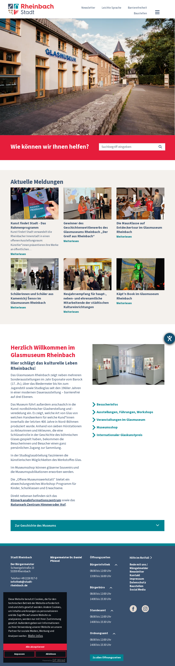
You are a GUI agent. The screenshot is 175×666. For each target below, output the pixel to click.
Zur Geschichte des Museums (35, 525)
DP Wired (58, 660)
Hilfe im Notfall (139, 558)
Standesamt (98, 610)
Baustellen (140, 13)
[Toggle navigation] (157, 12)
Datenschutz (138, 583)
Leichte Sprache (111, 8)
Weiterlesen (18, 254)
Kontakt (135, 575)
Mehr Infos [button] (35, 635)
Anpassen (19, 654)
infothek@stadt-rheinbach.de (21, 584)
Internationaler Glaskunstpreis (119, 435)
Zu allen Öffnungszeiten (107, 657)
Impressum (137, 579)
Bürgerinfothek (100, 565)
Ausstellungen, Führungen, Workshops (125, 412)
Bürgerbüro (97, 588)
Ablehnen (51, 654)
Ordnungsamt (99, 633)
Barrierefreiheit (137, 8)
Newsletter (88, 8)
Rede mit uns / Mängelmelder (139, 566)
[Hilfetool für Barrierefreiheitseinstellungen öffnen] (169, 338)
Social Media (138, 590)
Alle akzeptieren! (35, 647)
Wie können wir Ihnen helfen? (50, 147)
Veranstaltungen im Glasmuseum (121, 419)
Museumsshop (107, 427)
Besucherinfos (107, 404)
